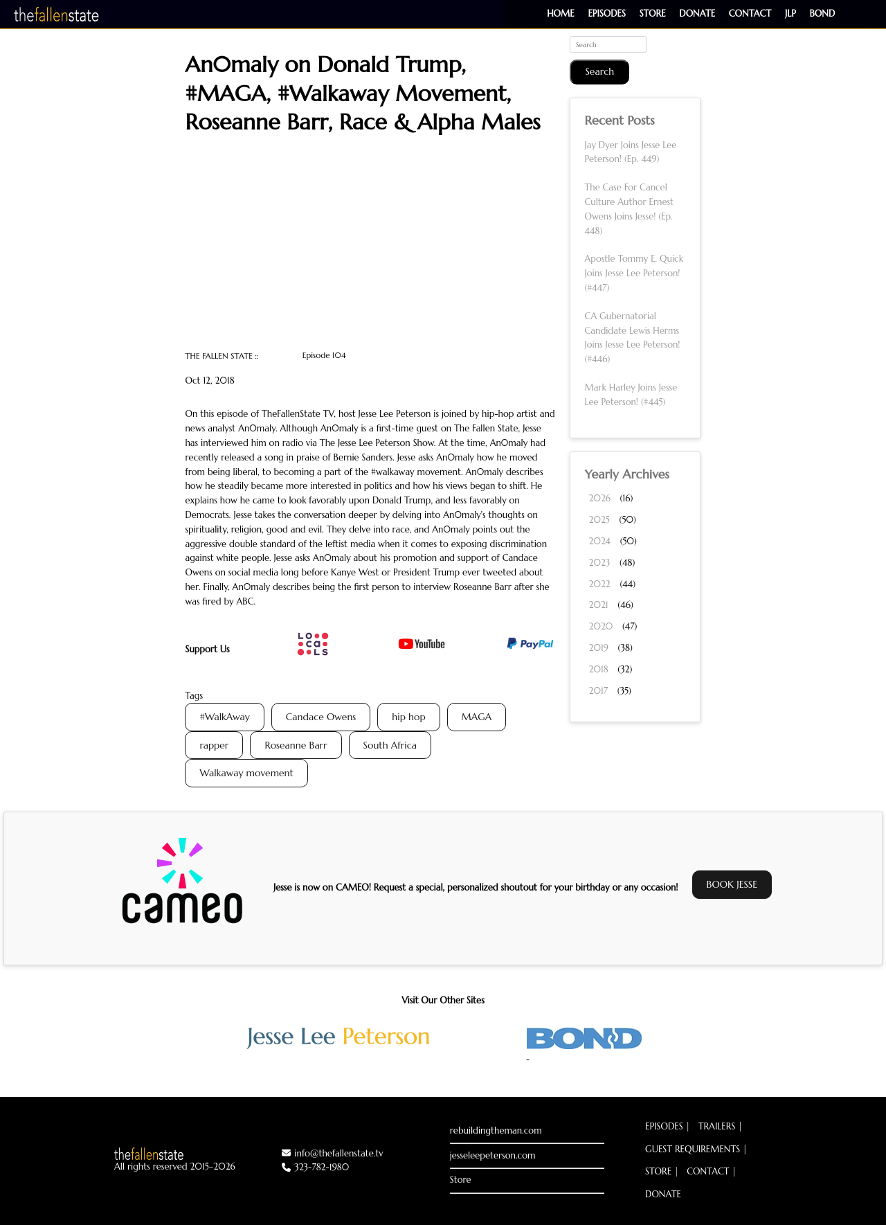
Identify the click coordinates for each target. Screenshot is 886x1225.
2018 (598, 669)
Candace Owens (321, 716)
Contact (750, 13)
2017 (598, 691)
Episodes (606, 13)
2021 (598, 605)
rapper (213, 745)
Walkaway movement (246, 773)
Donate (697, 13)
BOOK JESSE (732, 884)
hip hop (408, 716)
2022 (599, 584)
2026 (599, 498)
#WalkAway (224, 716)
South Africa (390, 745)
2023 (599, 563)
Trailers (717, 1126)
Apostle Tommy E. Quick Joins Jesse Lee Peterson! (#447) (633, 273)
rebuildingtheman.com (496, 1130)
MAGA (477, 716)
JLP (790, 13)
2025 (598, 520)
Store (653, 13)
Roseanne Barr (295, 745)
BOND (822, 13)
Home (561, 13)
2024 (599, 541)
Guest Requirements (692, 1149)
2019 (598, 648)
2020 (600, 626)
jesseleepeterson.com (493, 1155)
